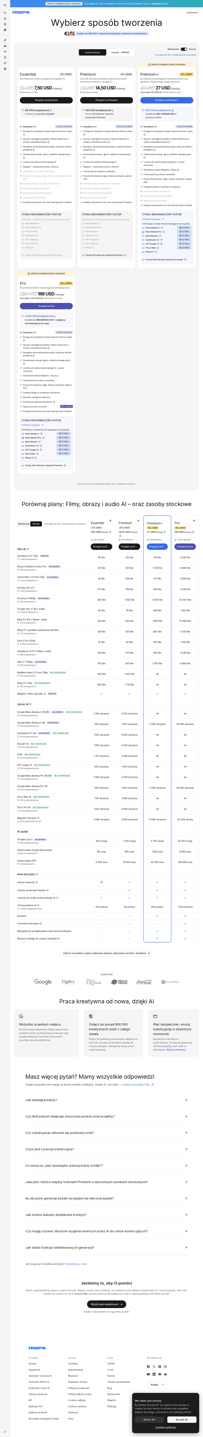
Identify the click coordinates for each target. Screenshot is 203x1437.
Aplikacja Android (38, 1412)
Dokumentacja (75, 1369)
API (30, 1400)
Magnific (111, 1400)
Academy (73, 1363)
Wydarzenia (113, 1394)
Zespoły (120, 52)
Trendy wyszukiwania (118, 1381)
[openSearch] (5, 12)
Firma (110, 1357)
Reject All (149, 1419)
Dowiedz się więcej (153, 219)
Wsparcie (73, 1375)
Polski (157, 1384)
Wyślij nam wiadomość (106, 1304)
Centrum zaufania (77, 1406)
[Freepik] (21, 12)
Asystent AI (34, 1369)
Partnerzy (73, 1412)
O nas (110, 1369)
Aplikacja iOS (35, 1406)
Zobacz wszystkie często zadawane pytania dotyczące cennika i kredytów (106, 953)
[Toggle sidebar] (5, 5)
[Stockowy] (5, 24)
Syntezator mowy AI (39, 1388)
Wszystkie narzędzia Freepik (44, 1418)
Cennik (111, 1363)
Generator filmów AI (39, 1381)
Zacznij (71, 1357)
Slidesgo (112, 1406)
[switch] (184, 49)
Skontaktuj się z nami (76, 1264)
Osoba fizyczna (92, 52)
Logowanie (192, 12)
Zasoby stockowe (38, 1394)
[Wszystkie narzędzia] (5, 68)
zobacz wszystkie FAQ (138, 1084)
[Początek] (5, 18)
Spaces (32, 1363)
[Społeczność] (5, 29)
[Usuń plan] (110, 520)
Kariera (111, 1375)
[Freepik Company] (37, 1347)
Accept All (182, 1419)
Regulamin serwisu (77, 1381)
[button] (157, 1384)
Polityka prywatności (79, 1388)
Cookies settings (76, 1400)
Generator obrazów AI (40, 1375)
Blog (109, 1388)
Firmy (71, 1418)
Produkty (33, 1357)
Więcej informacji (176, 1049)
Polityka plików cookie (80, 1394)
